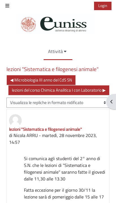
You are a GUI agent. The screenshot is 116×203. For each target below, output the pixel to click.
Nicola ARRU (26, 135)
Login (102, 5)
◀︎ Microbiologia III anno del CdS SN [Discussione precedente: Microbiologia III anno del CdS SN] (41, 80)
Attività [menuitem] (55, 51)
